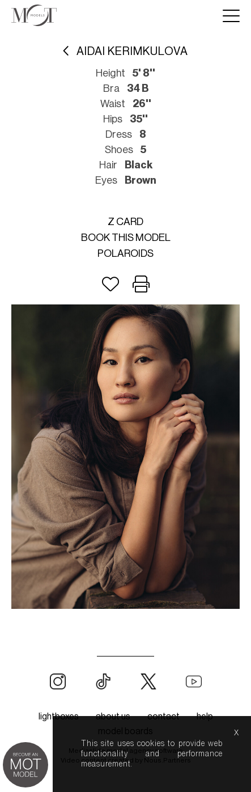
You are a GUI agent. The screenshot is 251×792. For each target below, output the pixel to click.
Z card (125, 222)
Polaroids (125, 253)
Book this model (126, 237)
